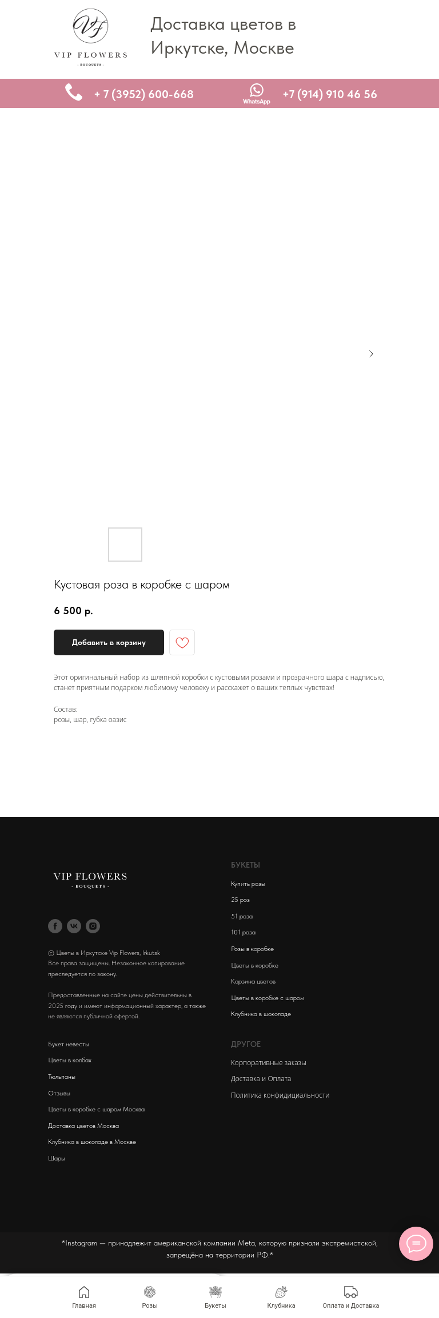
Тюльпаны (61, 1077)
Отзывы (59, 1093)
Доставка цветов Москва (83, 1126)
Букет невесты (68, 1044)
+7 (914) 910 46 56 (329, 94)
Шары (56, 1158)
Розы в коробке (252, 949)
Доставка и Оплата (261, 1078)
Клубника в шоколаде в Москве (92, 1142)
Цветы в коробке (254, 965)
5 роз (242, 900)
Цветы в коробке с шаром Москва (96, 1109)
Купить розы (248, 884)
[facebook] (55, 926)
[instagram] (93, 926)
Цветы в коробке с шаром (267, 998)
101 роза (243, 932)
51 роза (242, 916)
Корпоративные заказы (268, 1062)
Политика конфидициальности (280, 1095)
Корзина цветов (253, 981)
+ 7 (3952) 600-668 (144, 94)
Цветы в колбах (69, 1060)
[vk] (74, 926)
